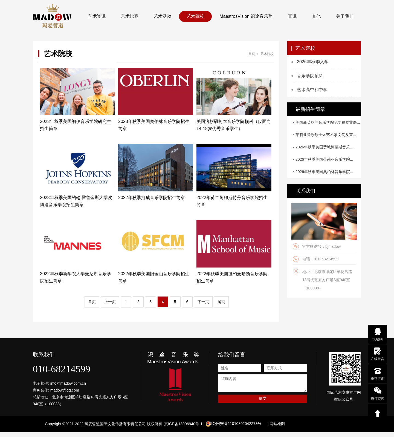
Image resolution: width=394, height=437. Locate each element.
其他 (316, 16)
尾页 (221, 302)
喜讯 (292, 16)
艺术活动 (162, 16)
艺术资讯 (97, 16)
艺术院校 (195, 16)
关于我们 (345, 16)
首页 (251, 54)
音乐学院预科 (310, 75)
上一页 (110, 302)
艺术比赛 (129, 16)
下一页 (203, 302)
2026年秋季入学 (313, 61)
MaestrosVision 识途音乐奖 (246, 16)
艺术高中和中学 (312, 89)
